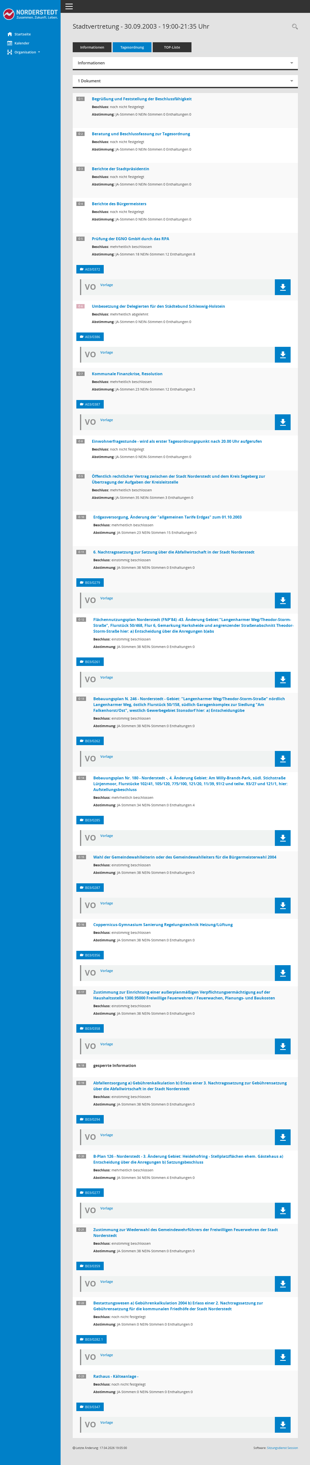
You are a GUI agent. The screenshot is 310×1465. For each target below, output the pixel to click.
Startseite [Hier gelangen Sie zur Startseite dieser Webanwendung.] (19, 34)
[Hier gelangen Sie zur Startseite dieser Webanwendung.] (30, 14)
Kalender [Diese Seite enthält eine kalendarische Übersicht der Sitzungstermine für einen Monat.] (18, 43)
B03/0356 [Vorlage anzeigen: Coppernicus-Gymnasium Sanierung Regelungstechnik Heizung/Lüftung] (92, 955)
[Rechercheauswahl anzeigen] (294, 27)
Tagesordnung (132, 47)
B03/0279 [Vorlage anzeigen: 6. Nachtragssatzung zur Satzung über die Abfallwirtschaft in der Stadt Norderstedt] (92, 582)
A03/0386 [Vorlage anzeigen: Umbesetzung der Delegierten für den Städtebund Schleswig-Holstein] (92, 336)
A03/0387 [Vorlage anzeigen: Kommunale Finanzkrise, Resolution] (92, 404)
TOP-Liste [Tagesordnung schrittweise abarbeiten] (172, 47)
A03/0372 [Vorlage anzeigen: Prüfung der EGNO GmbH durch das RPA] (92, 269)
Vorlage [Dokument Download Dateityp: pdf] (106, 285)
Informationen (92, 47)
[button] (30, 52)
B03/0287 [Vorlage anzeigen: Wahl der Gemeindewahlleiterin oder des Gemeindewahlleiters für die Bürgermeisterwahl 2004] (92, 887)
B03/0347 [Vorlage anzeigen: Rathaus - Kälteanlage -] (92, 1407)
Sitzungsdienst (282, 1448)
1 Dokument (89, 81)
